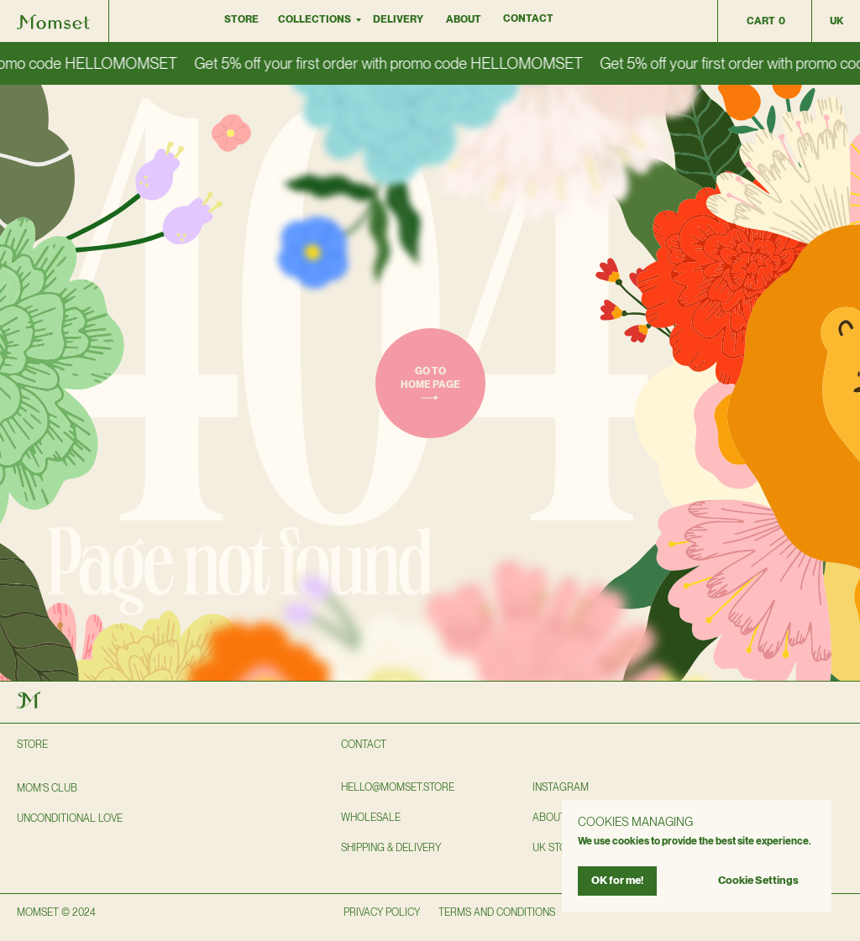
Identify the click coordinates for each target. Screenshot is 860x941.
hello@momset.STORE (397, 787)
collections (314, 19)
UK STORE (555, 848)
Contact (528, 18)
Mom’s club (47, 788)
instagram (560, 787)
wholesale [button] (371, 817)
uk (836, 21)
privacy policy (381, 912)
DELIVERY (398, 19)
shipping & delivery (391, 848)
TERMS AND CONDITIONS (496, 912)
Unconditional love (70, 818)
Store (241, 19)
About (463, 19)
